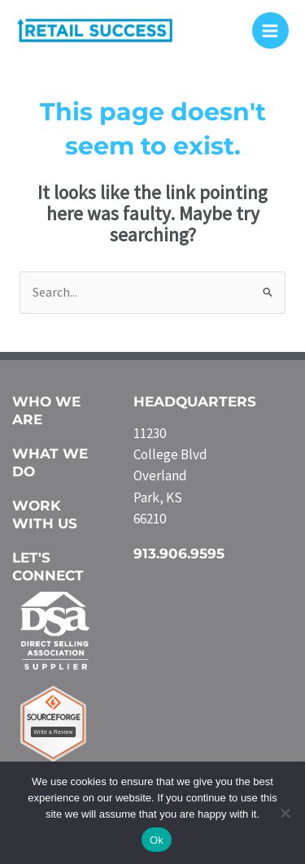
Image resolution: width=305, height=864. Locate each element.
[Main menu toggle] (270, 30)
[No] (285, 813)
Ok (156, 840)
